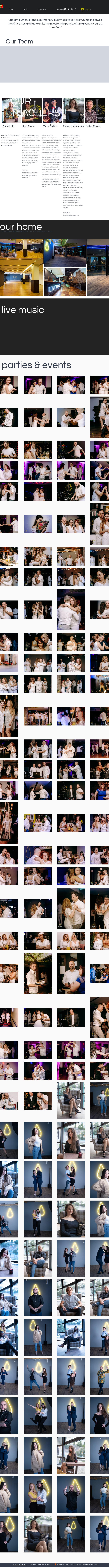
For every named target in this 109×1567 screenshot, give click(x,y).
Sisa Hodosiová (73, 126)
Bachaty (31, 145)
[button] (58, 9)
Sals (27, 145)
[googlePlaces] (68, 9)
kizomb (38, 145)
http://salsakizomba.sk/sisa (71, 215)
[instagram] (72, 9)
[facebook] (75, 9)
